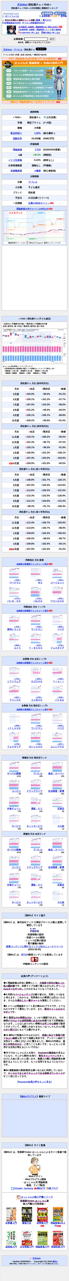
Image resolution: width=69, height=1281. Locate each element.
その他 (60, 826)
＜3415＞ (38, 645)
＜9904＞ (60, 627)
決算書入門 (11, 1223)
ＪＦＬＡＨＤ (14, 728)
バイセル (59, 700)
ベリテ (60, 629)
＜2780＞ (38, 697)
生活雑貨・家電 (56, 791)
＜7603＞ (60, 580)
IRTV (23, 954)
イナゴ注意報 (15, 160)
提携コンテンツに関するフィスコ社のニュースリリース (34, 946)
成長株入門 (11, 1247)
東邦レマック (14, 629)
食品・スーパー (56, 773)
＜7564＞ (17, 580)
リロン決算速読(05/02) (33, 23)
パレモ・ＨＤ (14, 601)
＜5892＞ (17, 645)
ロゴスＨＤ (36, 681)
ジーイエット (57, 582)
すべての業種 (14, 773)
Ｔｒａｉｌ (58, 681)
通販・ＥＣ (36, 808)
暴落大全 (26, 1223)
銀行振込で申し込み (50, 33)
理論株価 (17, 149)
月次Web (22, 4)
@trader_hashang (22, 1188)
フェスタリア (57, 648)
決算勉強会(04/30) (11, 23)
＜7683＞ (38, 580)
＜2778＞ (17, 598)
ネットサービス (34, 826)
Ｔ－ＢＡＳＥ (35, 648)
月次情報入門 (27, 1247)
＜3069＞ (17, 726)
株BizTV (39, 1188)
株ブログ (52, 1188)
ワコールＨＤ (57, 601)
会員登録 (47, 13)
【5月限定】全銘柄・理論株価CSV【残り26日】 (38, 27)
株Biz (55, 1261)
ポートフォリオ (10, 16)
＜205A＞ (38, 679)
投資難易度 (16, 171)
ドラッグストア (34, 791)
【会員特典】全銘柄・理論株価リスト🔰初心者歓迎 (39, 30)
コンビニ (16, 791)
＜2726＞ (38, 598)
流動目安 (17, 138)
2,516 (38, 149)
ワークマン (15, 582)
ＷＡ (40, 582)
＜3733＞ (17, 679)
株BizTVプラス (28, 1096)
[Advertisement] (32, 277)
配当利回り (16, 133)
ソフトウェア (14, 681)
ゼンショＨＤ (35, 746)
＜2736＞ (60, 645)
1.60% (37, 133)
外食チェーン (14, 808)
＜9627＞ (17, 697)
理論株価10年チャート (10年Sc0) (32, 209)
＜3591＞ (60, 598)
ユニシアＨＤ (57, 746)
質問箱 (62, 16)
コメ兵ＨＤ (36, 700)
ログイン (60, 13)
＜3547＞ (60, 744)
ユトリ (17, 648)
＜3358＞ (60, 679)
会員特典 (44, 16)
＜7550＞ (38, 744)
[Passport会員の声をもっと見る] (34, 1082)
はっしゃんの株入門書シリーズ (34, 1197)
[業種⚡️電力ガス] (43, 20)
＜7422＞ (17, 627)
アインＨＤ (15, 700)
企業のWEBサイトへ (38, 203)
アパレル (18, 49)
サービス (16, 826)
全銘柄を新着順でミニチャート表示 (32, 564)
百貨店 (60, 808)
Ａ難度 (37, 171)
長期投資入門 (58, 1247)
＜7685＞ (60, 697)
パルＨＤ (37, 601)
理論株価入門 (42, 1247)
